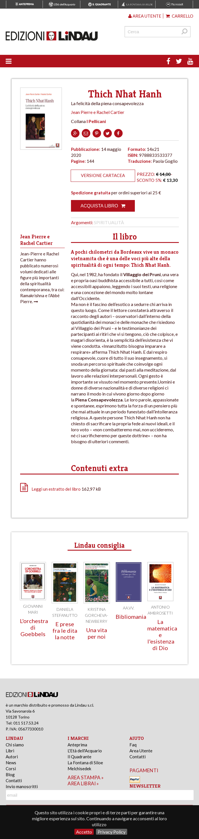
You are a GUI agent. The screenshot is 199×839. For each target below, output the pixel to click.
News (11, 762)
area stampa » (86, 777)
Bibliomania (131, 616)
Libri (10, 750)
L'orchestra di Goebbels (34, 627)
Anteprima (77, 744)
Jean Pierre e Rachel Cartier (97, 112)
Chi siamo (15, 744)
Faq (133, 744)
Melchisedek (79, 768)
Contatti (14, 780)
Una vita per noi (96, 633)
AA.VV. (128, 607)
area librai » (83, 783)
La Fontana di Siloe (85, 762)
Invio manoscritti (22, 786)
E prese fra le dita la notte (65, 630)
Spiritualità (109, 222)
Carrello (179, 15)
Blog (10, 774)
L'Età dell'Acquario (85, 750)
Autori (12, 756)
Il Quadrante (79, 756)
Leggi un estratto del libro (56, 489)
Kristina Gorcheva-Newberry (96, 615)
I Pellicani (96, 121)
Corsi (11, 768)
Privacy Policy (111, 831)
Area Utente (140, 750)
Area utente (144, 15)
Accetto (84, 831)
